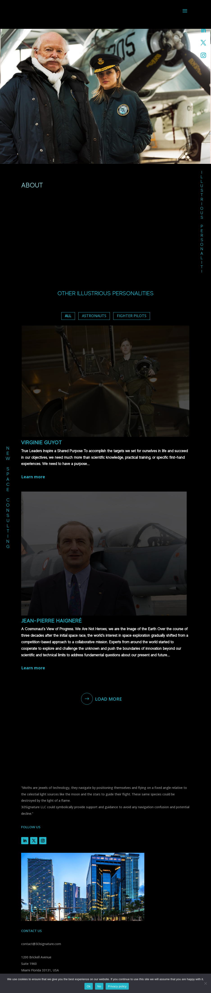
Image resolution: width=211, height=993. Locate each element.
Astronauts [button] (94, 315)
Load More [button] (108, 700)
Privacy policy (117, 986)
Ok (89, 986)
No (99, 986)
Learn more (34, 477)
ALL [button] (68, 315)
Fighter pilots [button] (131, 315)
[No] (205, 983)
